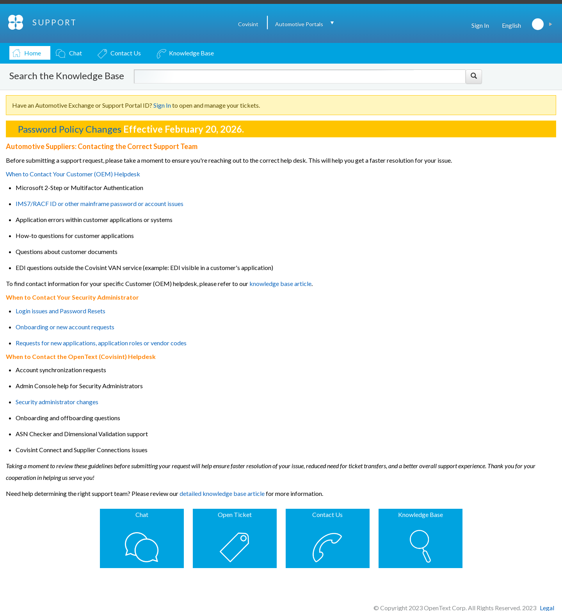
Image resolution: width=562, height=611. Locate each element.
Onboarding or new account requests (65, 326)
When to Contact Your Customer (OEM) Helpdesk (73, 174)
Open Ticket (235, 514)
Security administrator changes (57, 401)
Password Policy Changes (69, 129)
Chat (141, 514)
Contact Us (327, 514)
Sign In (480, 25)
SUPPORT (54, 22)
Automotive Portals (299, 24)
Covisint (248, 24)
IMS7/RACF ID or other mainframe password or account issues (99, 203)
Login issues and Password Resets (60, 310)
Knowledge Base (420, 514)
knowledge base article (279, 283)
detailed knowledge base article (222, 493)
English (511, 25)
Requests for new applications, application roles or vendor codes (101, 342)
